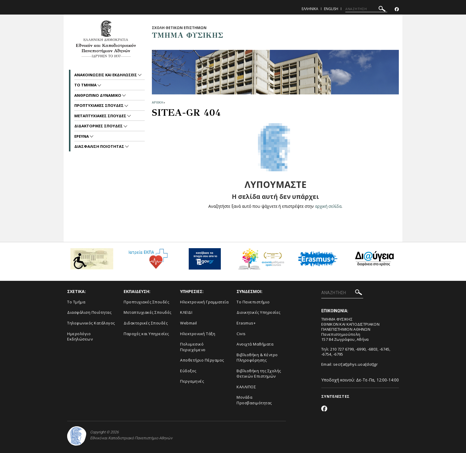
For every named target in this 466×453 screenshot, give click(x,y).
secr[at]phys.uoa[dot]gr (355, 364)
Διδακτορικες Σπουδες (99, 126)
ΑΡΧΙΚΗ (157, 102)
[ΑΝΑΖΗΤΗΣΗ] (366, 9)
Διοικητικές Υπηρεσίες (259, 312)
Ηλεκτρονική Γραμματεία (204, 302)
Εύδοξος (188, 370)
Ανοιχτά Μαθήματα (255, 344)
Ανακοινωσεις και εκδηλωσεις (106, 74)
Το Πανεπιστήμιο (253, 302)
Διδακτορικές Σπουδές (146, 323)
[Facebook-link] (397, 9)
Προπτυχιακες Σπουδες (99, 105)
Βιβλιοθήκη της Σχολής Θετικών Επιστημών (259, 373)
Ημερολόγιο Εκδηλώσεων (80, 336)
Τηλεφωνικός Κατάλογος (91, 323)
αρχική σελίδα (328, 206)
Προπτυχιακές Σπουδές (146, 302)
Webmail (188, 323)
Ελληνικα (310, 8)
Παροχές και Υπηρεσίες (146, 333)
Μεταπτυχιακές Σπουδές (147, 312)
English (331, 8)
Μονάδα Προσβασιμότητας (254, 400)
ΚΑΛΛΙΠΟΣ (246, 386)
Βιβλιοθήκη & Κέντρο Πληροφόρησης (257, 357)
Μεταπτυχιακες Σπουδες (100, 115)
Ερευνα (82, 136)
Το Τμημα (85, 85)
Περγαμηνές (192, 381)
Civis (241, 333)
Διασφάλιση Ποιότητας (89, 312)
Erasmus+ (246, 323)
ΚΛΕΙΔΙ (186, 312)
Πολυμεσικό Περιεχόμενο (193, 346)
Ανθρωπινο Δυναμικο (98, 95)
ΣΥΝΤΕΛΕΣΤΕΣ (335, 396)
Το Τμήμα (76, 302)
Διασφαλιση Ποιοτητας (99, 146)
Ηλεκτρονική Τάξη (197, 333)
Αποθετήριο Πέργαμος (202, 360)
